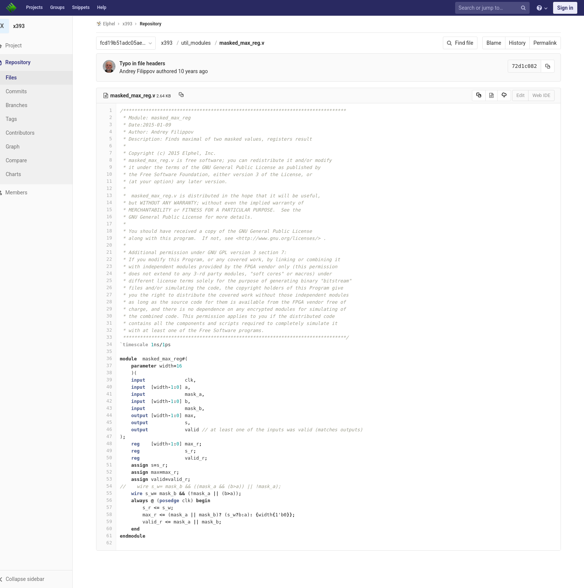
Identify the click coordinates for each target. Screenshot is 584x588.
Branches (25, 105)
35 (111, 351)
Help (102, 7)
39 (111, 379)
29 (111, 309)
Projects (34, 7)
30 (111, 316)
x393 (171, 43)
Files (20, 78)
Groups (57, 7)
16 (111, 216)
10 (111, 174)
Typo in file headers (147, 63)
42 (111, 401)
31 (111, 323)
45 (111, 422)
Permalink (549, 43)
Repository (155, 23)
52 (111, 472)
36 (111, 358)
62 (111, 542)
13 (111, 195)
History (522, 43)
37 (111, 365)
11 (111, 181)
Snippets (80, 7)
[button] (41, 579)
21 (111, 252)
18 (111, 231)
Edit (525, 95)
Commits (25, 91)
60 (111, 528)
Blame (498, 43)
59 (111, 521)
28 (111, 301)
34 (111, 344)
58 (111, 514)
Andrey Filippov (141, 71)
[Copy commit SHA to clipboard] (552, 66)
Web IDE (546, 95)
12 (111, 188)
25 (111, 280)
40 (111, 387)
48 (111, 443)
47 (111, 436)
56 (111, 500)
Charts (22, 174)
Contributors (29, 133)
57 (111, 507)
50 (111, 457)
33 (111, 337)
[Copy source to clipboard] (483, 95)
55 (111, 493)
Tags (20, 119)
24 (111, 273)
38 (111, 372)
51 (111, 464)
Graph (22, 147)
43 (111, 408)
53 (111, 479)
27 (111, 294)
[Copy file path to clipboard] (185, 95)
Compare (25, 160)
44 (111, 415)
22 (111, 259)
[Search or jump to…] (493, 8)
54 (111, 486)
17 (111, 223)
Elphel (110, 23)
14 (111, 202)
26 (111, 287)
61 (111, 535)
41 (111, 394)
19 (111, 238)
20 (111, 245)
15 (111, 209)
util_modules (200, 43)
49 (111, 450)
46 (111, 429)
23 (111, 266)
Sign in (565, 8)
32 (111, 330)
